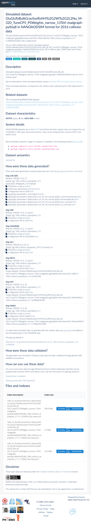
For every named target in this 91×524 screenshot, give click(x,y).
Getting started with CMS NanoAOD (20, 380)
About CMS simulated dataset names (66, 81)
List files (61, 408)
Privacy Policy (42, 509)
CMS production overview (66, 171)
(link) (38, 189)
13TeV (44, 59)
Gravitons (32, 59)
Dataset (9, 59)
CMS (39, 59)
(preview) (26, 186)
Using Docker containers (16, 376)
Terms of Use (45, 505)
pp (50, 59)
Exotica (24, 59)
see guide (78, 141)
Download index (74, 408)
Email (46, 515)
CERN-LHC (56, 59)
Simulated (17, 59)
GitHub (41, 512)
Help (52, 509)
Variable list (10, 160)
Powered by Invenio (76, 497)
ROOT (36, 129)
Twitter (49, 512)
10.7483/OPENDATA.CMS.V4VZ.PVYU (24, 51)
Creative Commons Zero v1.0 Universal (55, 471)
